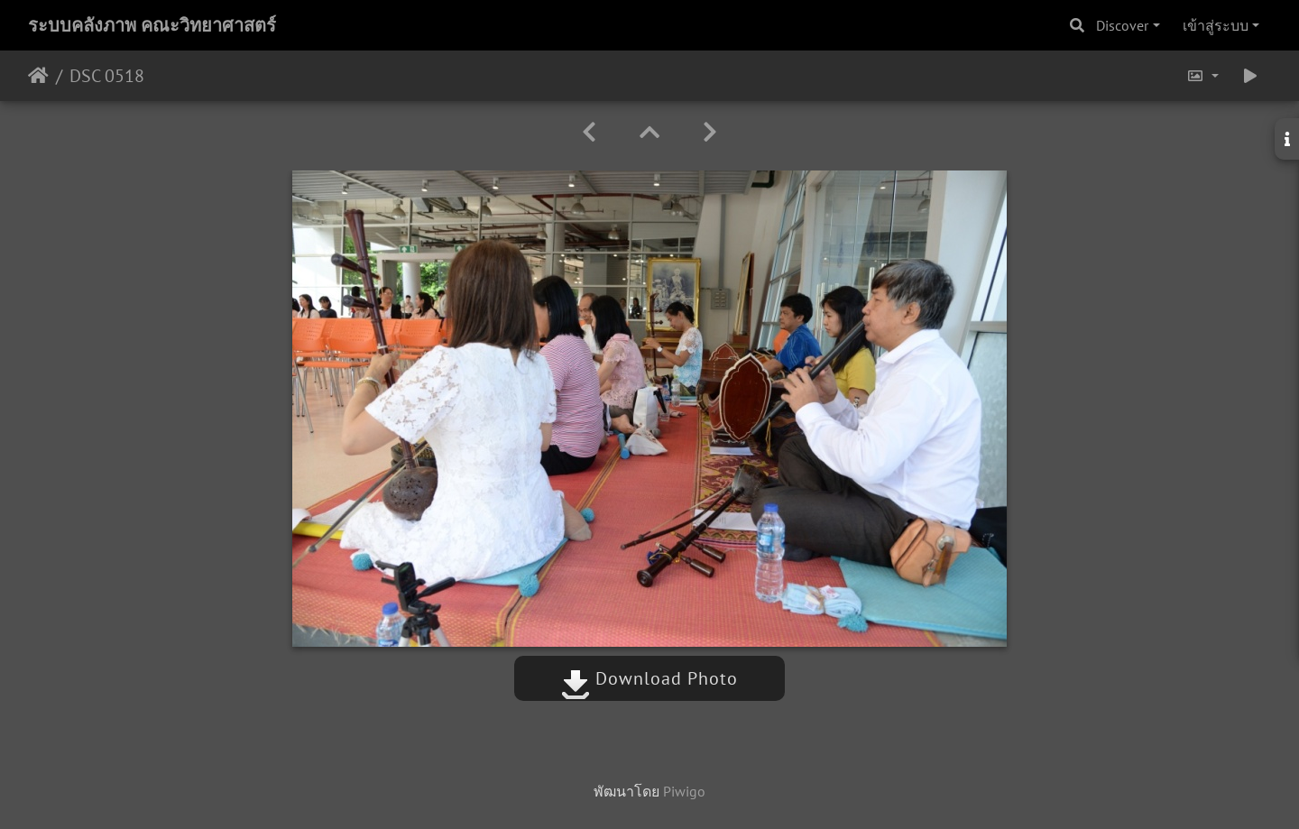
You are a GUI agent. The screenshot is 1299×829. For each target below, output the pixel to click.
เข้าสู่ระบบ (1215, 25)
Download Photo (649, 678)
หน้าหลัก (38, 75)
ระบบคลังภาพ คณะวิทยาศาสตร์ (152, 25)
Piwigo (684, 791)
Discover (1122, 25)
